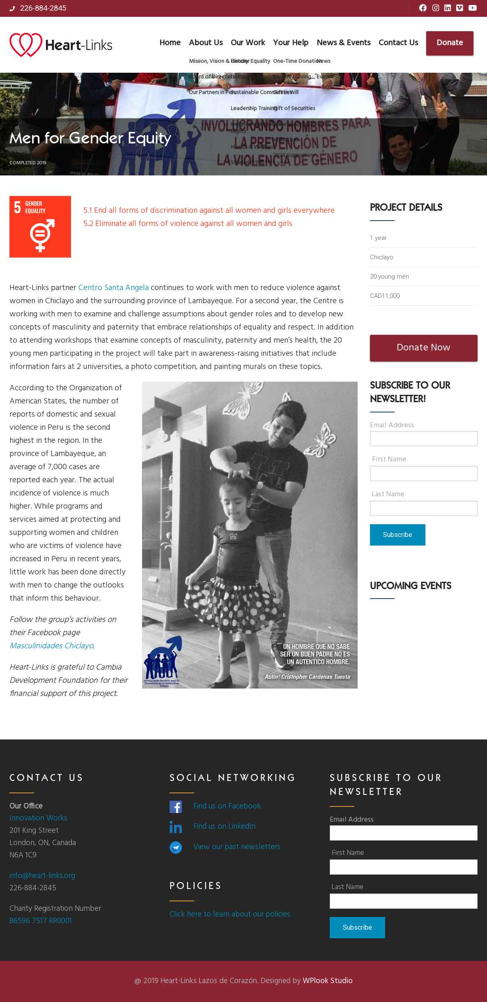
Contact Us (398, 43)
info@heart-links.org (42, 876)
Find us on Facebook (227, 806)
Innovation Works (38, 818)
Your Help (290, 43)
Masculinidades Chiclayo (51, 646)
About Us (206, 43)
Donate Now (423, 348)
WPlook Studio (328, 981)
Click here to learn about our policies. (231, 914)
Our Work (248, 43)
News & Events (343, 43)
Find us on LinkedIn (224, 826)
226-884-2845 (37, 8)
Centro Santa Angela (113, 288)
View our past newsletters (236, 847)
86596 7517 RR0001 (40, 921)
